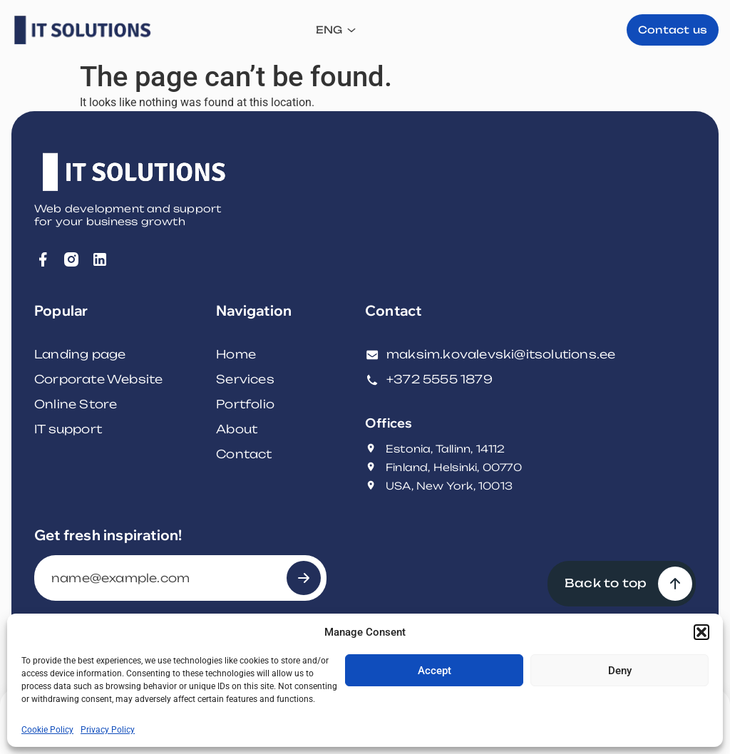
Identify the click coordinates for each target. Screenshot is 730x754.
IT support (68, 429)
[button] (701, 632)
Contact (244, 454)
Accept (434, 670)
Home (236, 354)
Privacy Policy (108, 730)
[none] (534, 30)
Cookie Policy (47, 730)
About (236, 429)
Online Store (75, 404)
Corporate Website (98, 379)
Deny (620, 670)
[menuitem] (534, 30)
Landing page (79, 354)
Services (245, 379)
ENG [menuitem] (526, 30)
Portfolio (245, 404)
